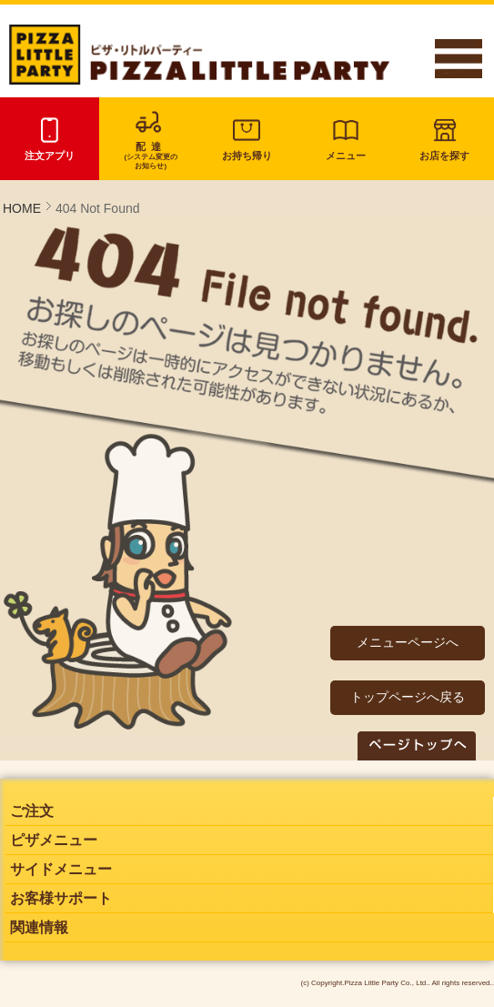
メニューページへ (408, 642)
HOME (22, 208)
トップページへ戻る (407, 697)
